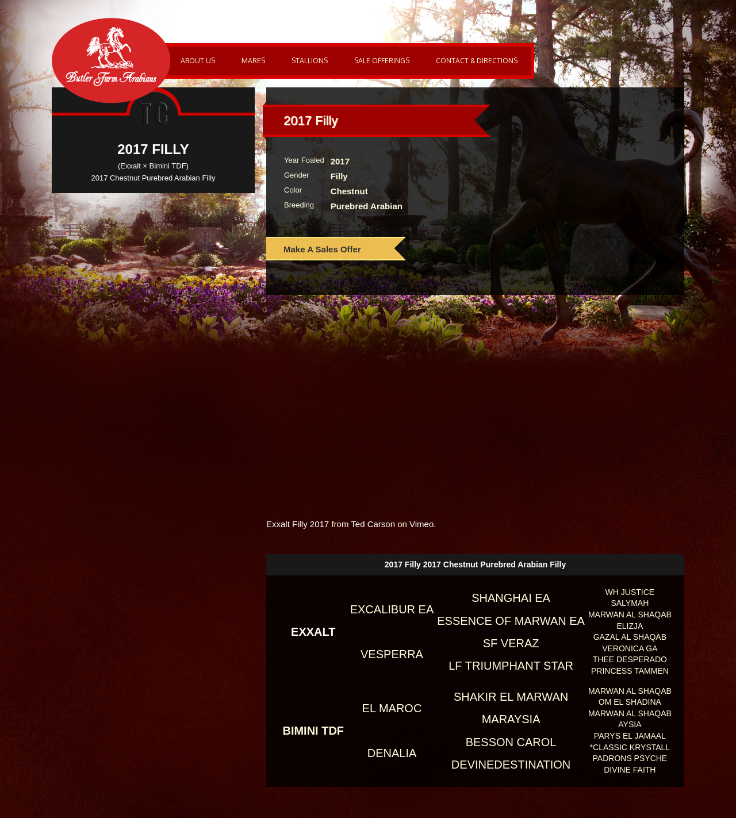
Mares (253, 60)
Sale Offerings (381, 60)
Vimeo (421, 524)
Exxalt (313, 631)
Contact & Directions (477, 60)
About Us (198, 60)
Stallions (310, 60)
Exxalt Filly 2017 (297, 524)
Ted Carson (373, 524)
